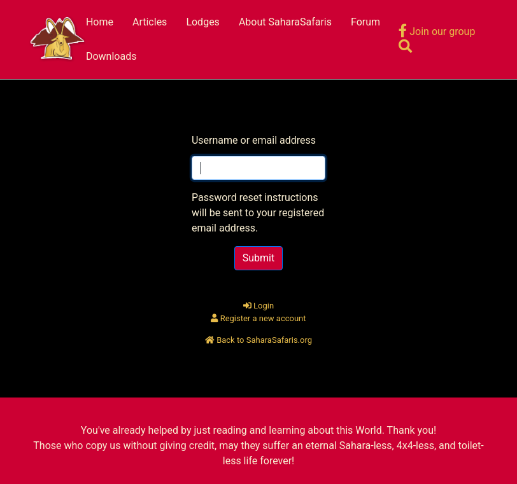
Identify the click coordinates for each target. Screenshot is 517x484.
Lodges (203, 22)
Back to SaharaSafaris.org (258, 340)
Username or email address (254, 140)
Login (258, 305)
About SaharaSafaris (285, 22)
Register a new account (258, 318)
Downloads (111, 56)
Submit (258, 258)
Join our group (437, 31)
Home (99, 22)
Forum (365, 22)
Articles (149, 22)
